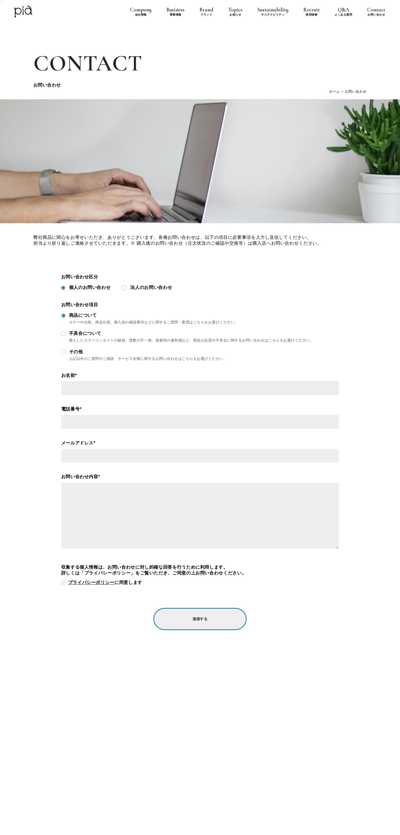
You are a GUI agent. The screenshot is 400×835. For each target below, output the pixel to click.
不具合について (85, 333)
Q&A (343, 11)
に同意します (105, 582)
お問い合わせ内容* (80, 476)
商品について (83, 315)
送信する (200, 619)
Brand (206, 11)
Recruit (311, 11)
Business (175, 11)
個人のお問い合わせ (90, 287)
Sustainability (272, 11)
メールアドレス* (78, 443)
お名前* (69, 375)
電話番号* (71, 409)
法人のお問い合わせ (151, 287)
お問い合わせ (356, 92)
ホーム (334, 92)
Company (140, 11)
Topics (235, 11)
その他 (76, 351)
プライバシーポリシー (91, 582)
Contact (376, 11)
